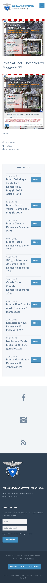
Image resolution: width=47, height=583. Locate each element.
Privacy (38, 575)
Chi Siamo (15, 575)
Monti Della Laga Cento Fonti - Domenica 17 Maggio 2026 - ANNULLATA (16, 188)
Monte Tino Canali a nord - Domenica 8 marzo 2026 (18, 309)
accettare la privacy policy (24, 534)
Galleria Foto (27, 575)
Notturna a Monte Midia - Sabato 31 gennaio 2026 (17, 346)
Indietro (6, 133)
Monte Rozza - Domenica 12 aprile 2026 (17, 247)
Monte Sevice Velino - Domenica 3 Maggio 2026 (17, 210)
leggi (35, 181)
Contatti (23, 578)
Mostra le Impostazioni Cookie (24, 567)
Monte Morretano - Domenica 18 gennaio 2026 (17, 365)
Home (6, 575)
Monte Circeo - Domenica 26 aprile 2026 (17, 228)
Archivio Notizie (12, 151)
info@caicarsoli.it (11, 496)
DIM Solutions (29, 558)
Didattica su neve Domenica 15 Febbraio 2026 (16, 328)
